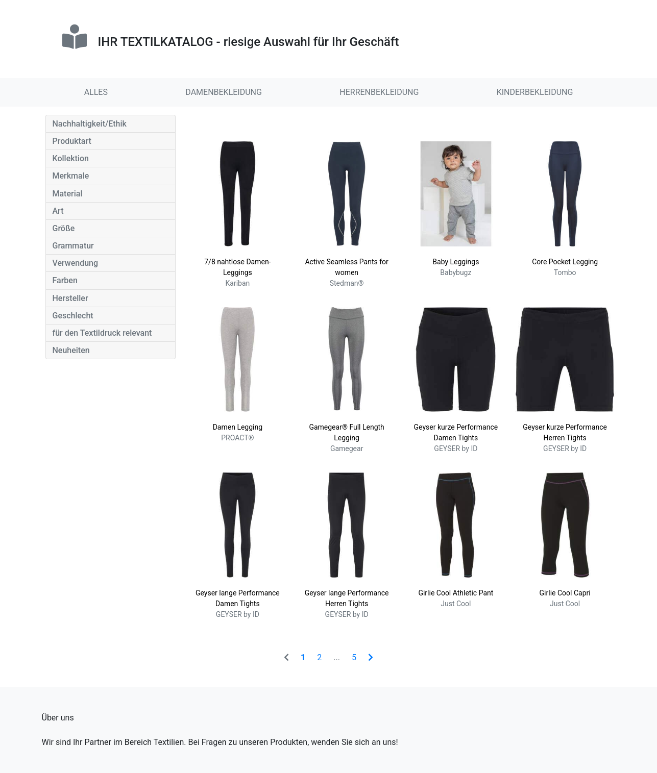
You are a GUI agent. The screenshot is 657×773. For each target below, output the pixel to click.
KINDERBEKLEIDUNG (535, 92)
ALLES (96, 92)
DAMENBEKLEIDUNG (223, 92)
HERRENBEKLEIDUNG (379, 92)
